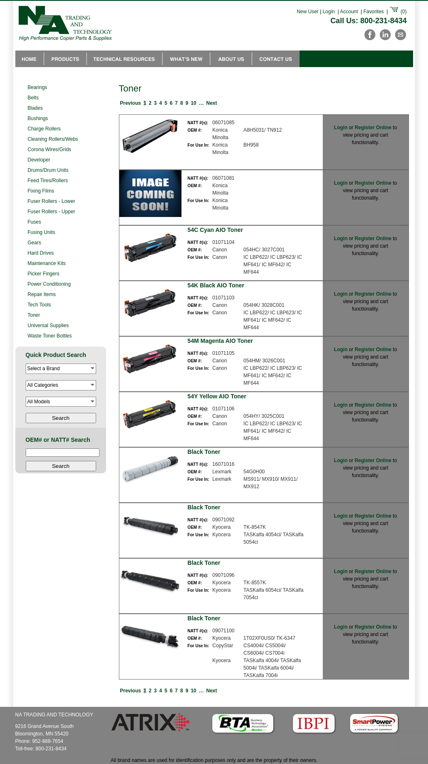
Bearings (37, 87)
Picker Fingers (44, 274)
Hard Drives (41, 253)
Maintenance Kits (47, 263)
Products (65, 59)
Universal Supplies (48, 325)
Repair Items (42, 294)
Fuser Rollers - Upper (51, 211)
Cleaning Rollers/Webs (53, 139)
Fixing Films (41, 191)
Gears (34, 243)
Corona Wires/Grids (49, 149)
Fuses (34, 222)
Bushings (38, 118)
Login (329, 11)
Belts (33, 98)
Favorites (373, 11)
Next (211, 103)
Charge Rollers (44, 129)
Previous (130, 103)
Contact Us (276, 59)
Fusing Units (42, 232)
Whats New (186, 59)
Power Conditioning (49, 284)
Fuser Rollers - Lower (51, 201)
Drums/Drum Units (48, 170)
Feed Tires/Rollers (48, 180)
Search (60, 418)
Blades (35, 108)
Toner (34, 315)
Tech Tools (39, 305)
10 (193, 103)
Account (349, 11)
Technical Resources (124, 59)
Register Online (373, 127)
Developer (39, 160)
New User (308, 11)
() (397, 11)
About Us (231, 59)
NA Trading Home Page (29, 59)
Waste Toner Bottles (50, 336)
